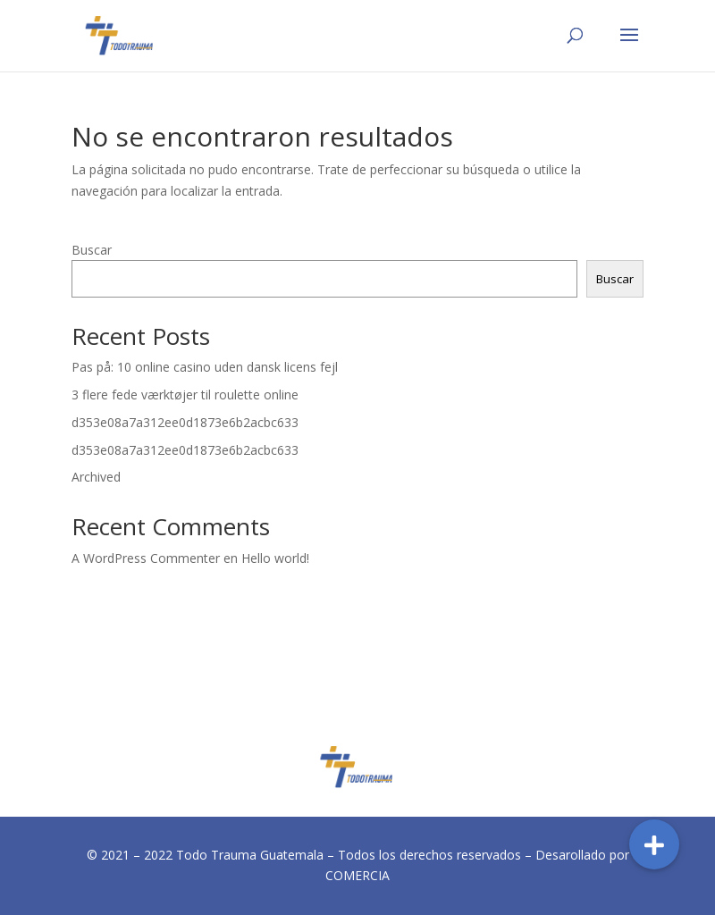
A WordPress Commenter (146, 558)
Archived (96, 476)
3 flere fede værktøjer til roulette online (185, 394)
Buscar (92, 249)
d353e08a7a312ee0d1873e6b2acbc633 (185, 422)
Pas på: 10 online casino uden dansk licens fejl (205, 366)
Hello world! (275, 558)
